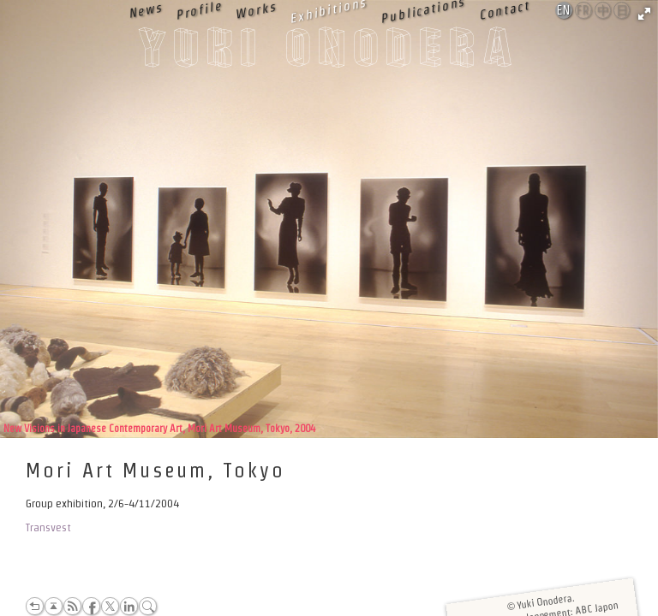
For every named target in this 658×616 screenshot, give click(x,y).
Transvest (48, 527)
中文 (603, 11)
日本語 (622, 11)
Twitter (110, 606)
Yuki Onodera (329, 52)
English (564, 10)
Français (584, 10)
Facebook (91, 606)
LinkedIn (129, 606)
